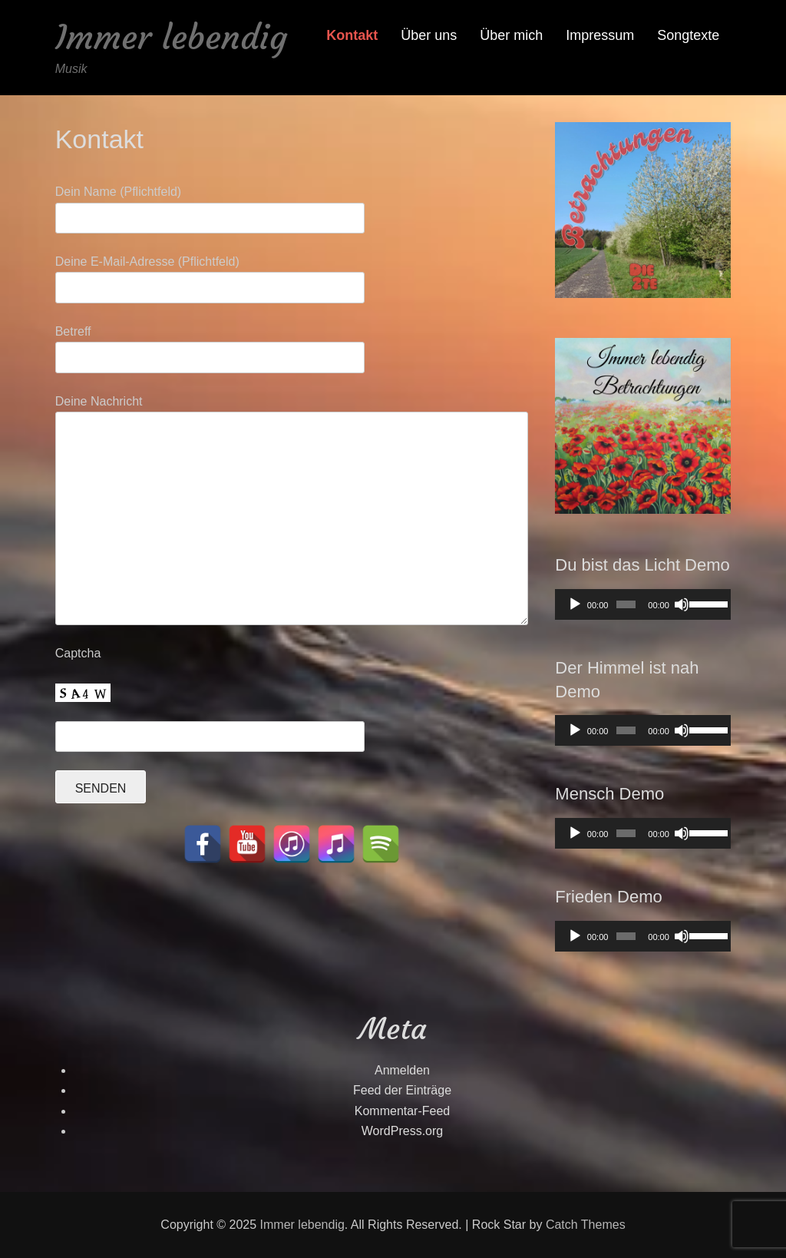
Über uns (429, 35)
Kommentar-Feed (403, 1110)
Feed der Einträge (402, 1090)
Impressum (600, 35)
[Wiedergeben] (575, 604)
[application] (643, 604)
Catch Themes (586, 1224)
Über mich (511, 35)
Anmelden (402, 1070)
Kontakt (352, 35)
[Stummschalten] (681, 604)
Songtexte (688, 35)
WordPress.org (402, 1130)
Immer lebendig (171, 37)
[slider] (626, 604)
